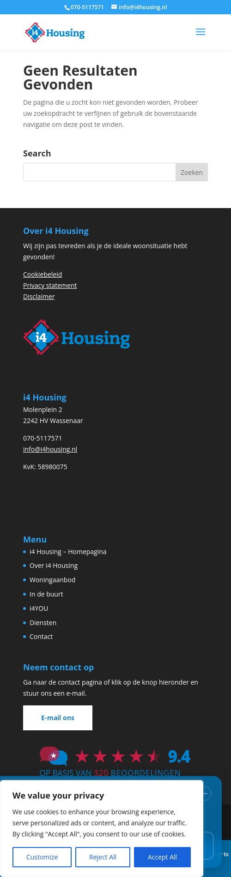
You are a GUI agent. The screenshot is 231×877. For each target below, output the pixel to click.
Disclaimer (39, 296)
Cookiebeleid (42, 274)
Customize (42, 857)
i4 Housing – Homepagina (68, 551)
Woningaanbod (52, 579)
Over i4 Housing (54, 565)
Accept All (162, 857)
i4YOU (39, 608)
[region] (101, 828)
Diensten (43, 622)
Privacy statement (50, 285)
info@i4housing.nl (50, 449)
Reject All (102, 857)
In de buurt (46, 594)
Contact (41, 636)
